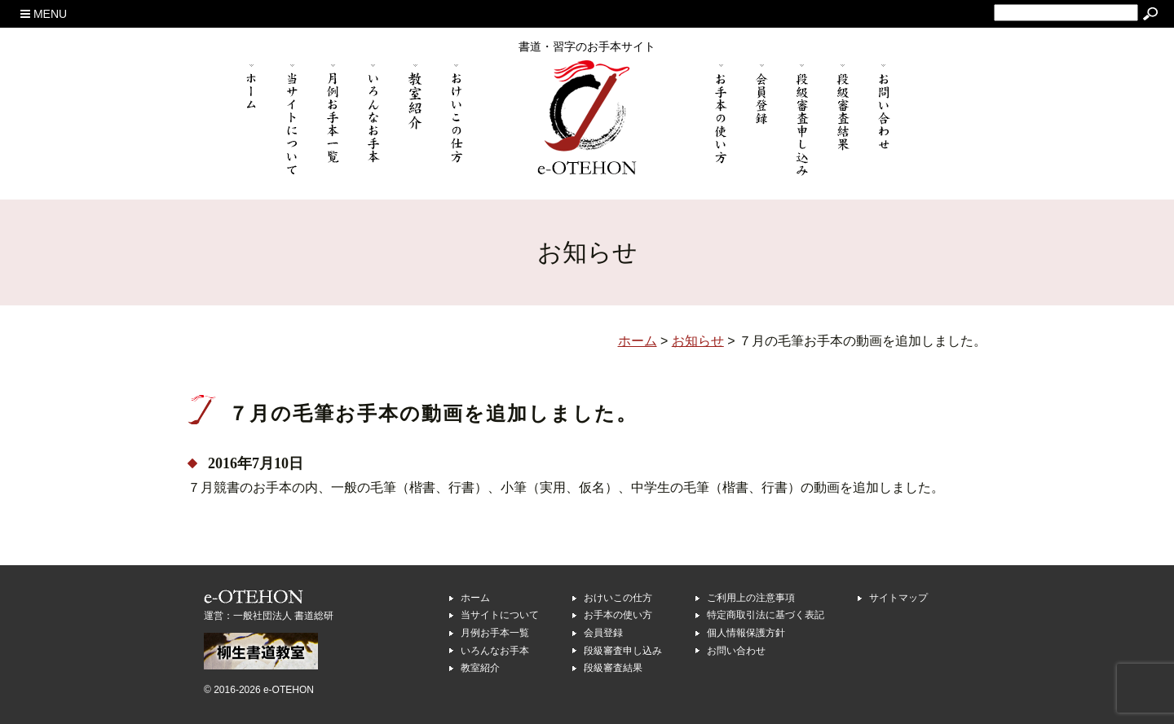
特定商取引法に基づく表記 (765, 615)
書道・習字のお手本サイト (587, 46)
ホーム (475, 597)
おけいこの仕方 (618, 597)
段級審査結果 (613, 668)
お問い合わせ (736, 650)
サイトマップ (898, 597)
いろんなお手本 (495, 650)
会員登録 (603, 632)
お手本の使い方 (618, 615)
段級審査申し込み (623, 650)
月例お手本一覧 (495, 632)
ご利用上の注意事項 (751, 597)
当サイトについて (500, 615)
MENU (43, 13)
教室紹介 (480, 668)
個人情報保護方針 (746, 632)
